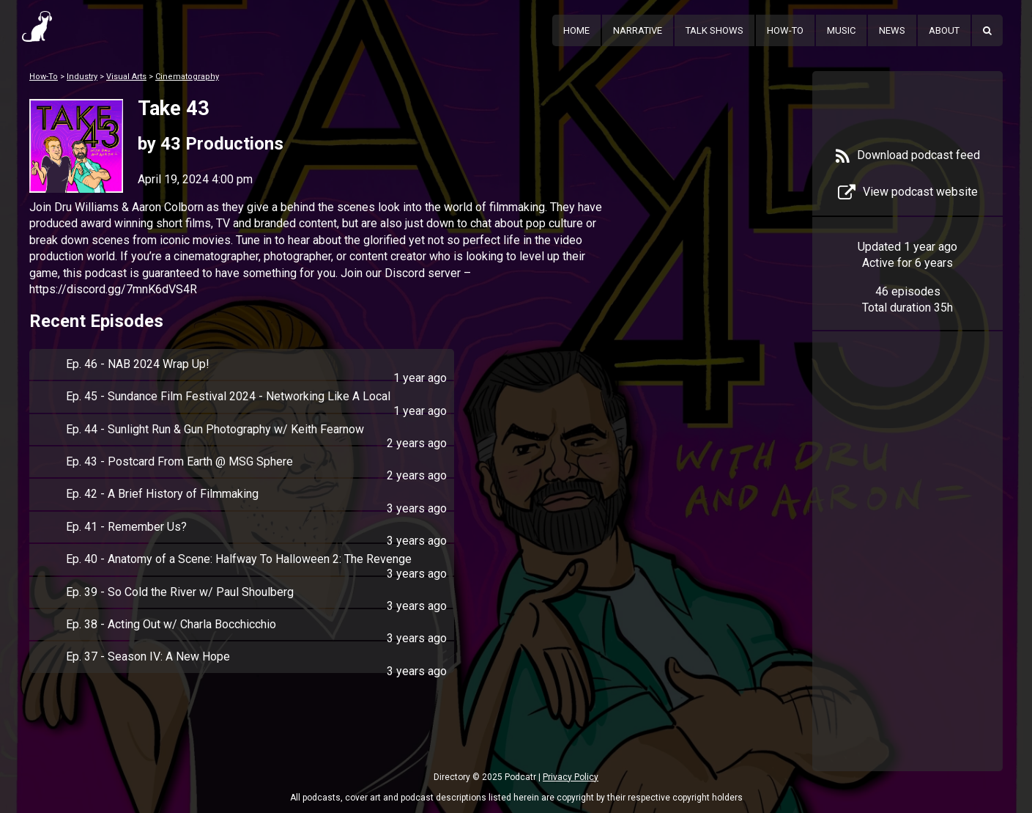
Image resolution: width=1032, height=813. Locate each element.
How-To (785, 30)
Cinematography (187, 76)
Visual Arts (126, 76)
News (892, 30)
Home (576, 30)
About (944, 30)
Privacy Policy (570, 777)
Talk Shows (714, 30)
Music (841, 30)
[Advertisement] (907, 573)
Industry (82, 76)
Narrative (637, 30)
